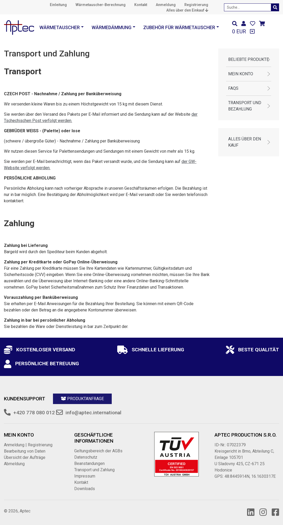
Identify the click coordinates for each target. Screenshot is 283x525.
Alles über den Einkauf (187, 10)
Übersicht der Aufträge (24, 457)
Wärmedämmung (111, 27)
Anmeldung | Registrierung (28, 444)
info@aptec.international (93, 413)
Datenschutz (85, 457)
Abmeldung (14, 463)
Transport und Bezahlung (244, 106)
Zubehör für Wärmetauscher (179, 27)
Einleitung (58, 5)
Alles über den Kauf (244, 142)
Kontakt (140, 5)
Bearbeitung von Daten (24, 451)
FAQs (233, 88)
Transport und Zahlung (94, 469)
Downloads (84, 488)
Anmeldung (166, 5)
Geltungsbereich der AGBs (98, 450)
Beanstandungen (89, 463)
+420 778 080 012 (34, 413)
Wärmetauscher (59, 27)
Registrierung (196, 5)
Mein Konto (240, 73)
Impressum (84, 476)
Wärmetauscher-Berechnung (101, 5)
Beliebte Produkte (248, 59)
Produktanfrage (82, 398)
